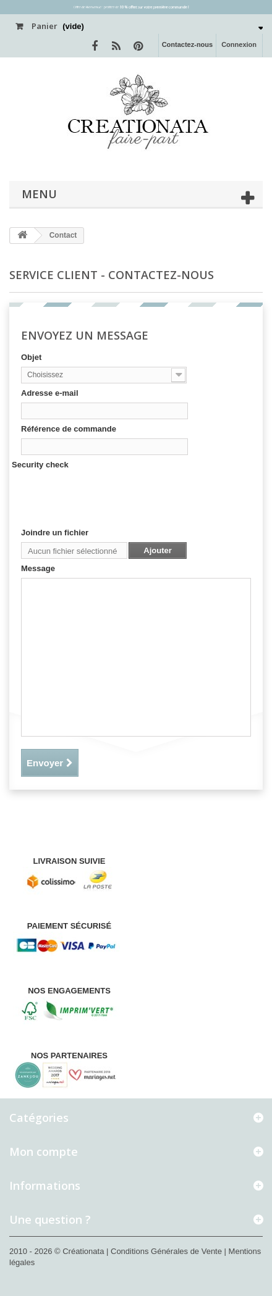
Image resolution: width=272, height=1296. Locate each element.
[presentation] (115, 498)
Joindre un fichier (54, 532)
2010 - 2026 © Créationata (57, 1251)
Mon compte (43, 1151)
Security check (40, 464)
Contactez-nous (187, 44)
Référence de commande (68, 428)
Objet (31, 357)
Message (38, 568)
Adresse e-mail (50, 393)
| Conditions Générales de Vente (165, 1251)
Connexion (239, 44)
